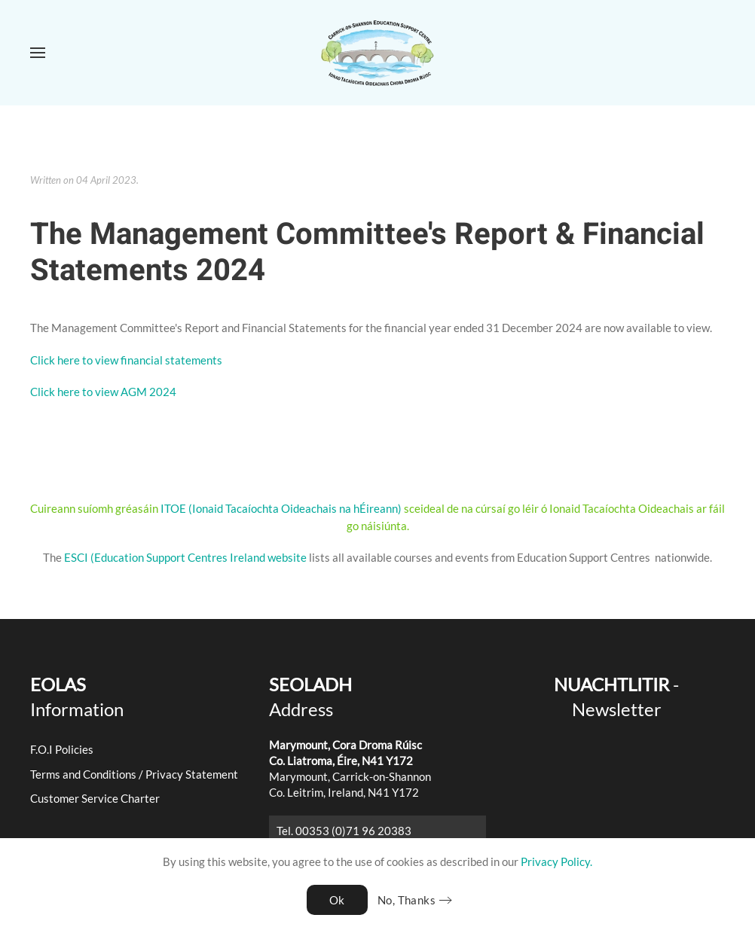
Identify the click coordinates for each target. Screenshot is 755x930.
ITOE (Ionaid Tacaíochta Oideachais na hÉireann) (280, 508)
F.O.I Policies (61, 749)
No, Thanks (407, 900)
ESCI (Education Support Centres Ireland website (185, 557)
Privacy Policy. (556, 861)
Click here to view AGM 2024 (103, 391)
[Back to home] (377, 52)
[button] (37, 52)
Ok (337, 900)
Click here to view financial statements (126, 360)
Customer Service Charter (95, 798)
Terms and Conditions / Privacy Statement (134, 774)
